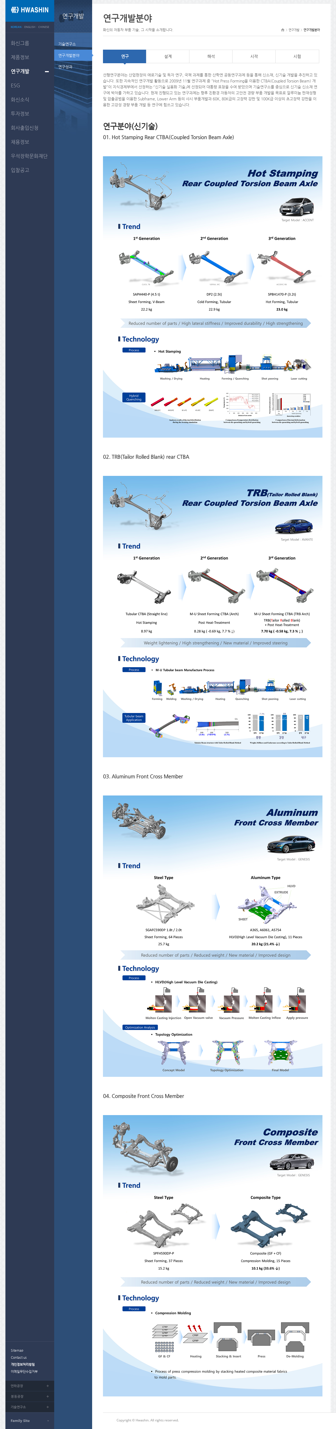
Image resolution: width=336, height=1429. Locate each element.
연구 (125, 56)
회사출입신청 (24, 128)
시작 (254, 56)
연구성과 (65, 67)
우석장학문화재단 (29, 156)
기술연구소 (67, 44)
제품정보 (20, 57)
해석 (211, 56)
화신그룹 (20, 43)
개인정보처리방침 (23, 1364)
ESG (15, 85)
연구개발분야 (68, 55)
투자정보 (20, 113)
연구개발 (20, 71)
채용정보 (20, 142)
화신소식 (20, 99)
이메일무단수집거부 (24, 1371)
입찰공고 (20, 170)
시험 (297, 56)
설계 (168, 56)
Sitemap (17, 1350)
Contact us (19, 1357)
